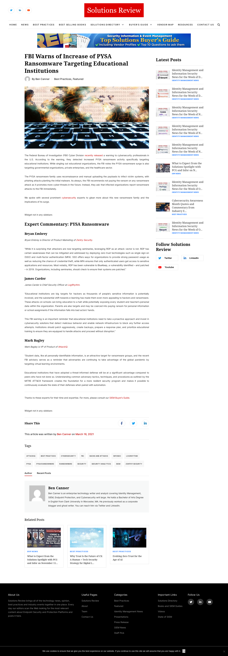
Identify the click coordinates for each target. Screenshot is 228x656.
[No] (224, 651)
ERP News (32, 551)
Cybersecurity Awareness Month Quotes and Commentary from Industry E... (187, 206)
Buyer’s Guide (138, 24)
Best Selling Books (72, 24)
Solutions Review (90, 600)
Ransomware (65, 464)
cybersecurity (69, 197)
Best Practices (43, 24)
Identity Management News (185, 80)
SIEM (118, 464)
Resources (185, 24)
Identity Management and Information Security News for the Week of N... (187, 111)
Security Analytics (101, 464)
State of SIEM (165, 616)
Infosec (117, 456)
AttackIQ (30, 456)
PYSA (28, 464)
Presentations (121, 616)
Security (81, 464)
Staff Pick (119, 632)
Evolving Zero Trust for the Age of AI (127, 558)
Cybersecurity (68, 456)
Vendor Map (165, 24)
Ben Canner (42, 79)
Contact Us (205, 24)
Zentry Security (134, 464)
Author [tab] (28, 473)
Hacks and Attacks (98, 456)
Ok (184, 651)
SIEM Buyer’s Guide (119, 397)
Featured (118, 606)
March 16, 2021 (85, 434)
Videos (161, 611)
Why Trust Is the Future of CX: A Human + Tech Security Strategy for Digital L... (86, 560)
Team (84, 611)
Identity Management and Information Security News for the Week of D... (187, 73)
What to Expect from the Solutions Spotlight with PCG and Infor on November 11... (42, 560)
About (85, 606)
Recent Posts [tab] (44, 473)
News (24, 24)
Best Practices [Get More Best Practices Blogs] (62, 79)
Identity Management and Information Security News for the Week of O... (187, 185)
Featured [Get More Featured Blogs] (78, 79)
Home (13, 24)
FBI (82, 456)
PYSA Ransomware (45, 464)
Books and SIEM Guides (170, 606)
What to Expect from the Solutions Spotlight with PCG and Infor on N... (187, 167)
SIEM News (120, 627)
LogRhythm (132, 456)
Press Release (121, 622)
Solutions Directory (105, 24)
